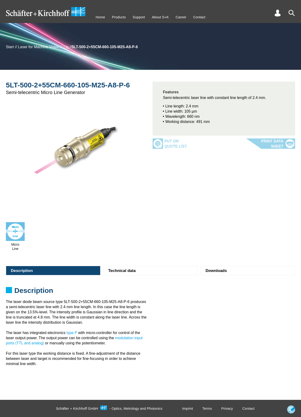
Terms (207, 408)
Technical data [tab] (122, 270)
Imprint (187, 408)
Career (181, 17)
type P (72, 333)
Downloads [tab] (216, 270)
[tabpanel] (150, 292)
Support (139, 17)
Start (10, 47)
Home (100, 17)
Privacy (227, 408)
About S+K (160, 17)
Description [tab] (22, 270)
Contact (199, 17)
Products (119, 17)
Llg (65, 47)
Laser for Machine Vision (38, 47)
